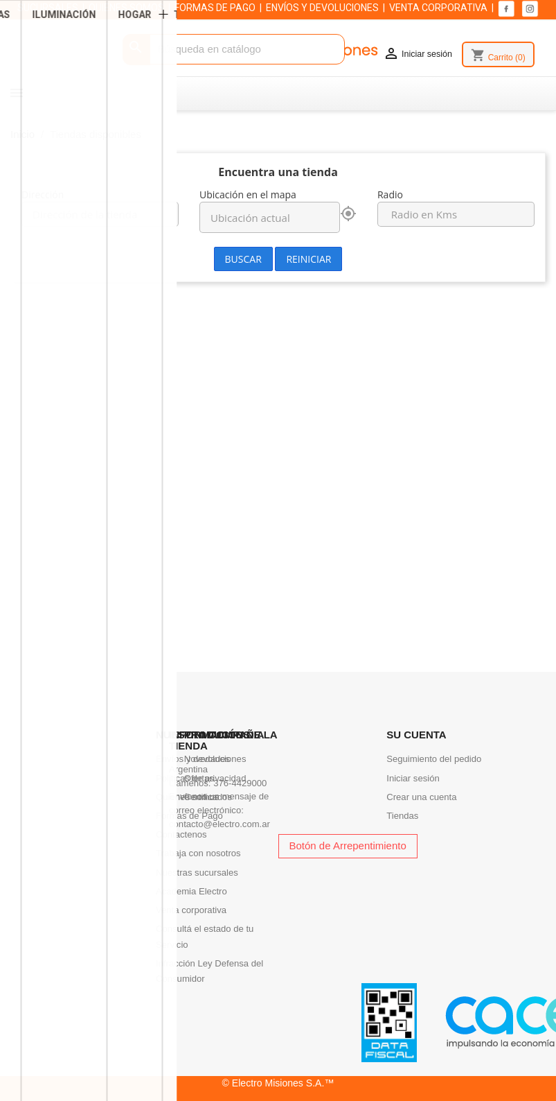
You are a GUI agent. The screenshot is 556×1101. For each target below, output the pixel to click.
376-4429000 (240, 783)
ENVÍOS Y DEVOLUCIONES (322, 7)
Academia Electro (191, 891)
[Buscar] (234, 49)
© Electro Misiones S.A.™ (278, 1083)
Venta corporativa (191, 910)
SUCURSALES (47, 7)
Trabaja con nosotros (198, 853)
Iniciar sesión (413, 778)
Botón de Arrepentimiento (347, 845)
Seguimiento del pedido (433, 759)
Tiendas (402, 815)
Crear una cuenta (421, 797)
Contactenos (181, 834)
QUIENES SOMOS (126, 7)
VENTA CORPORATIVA (438, 7)
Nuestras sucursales (197, 872)
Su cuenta (416, 734)
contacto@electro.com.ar (219, 824)
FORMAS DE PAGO (214, 7)
